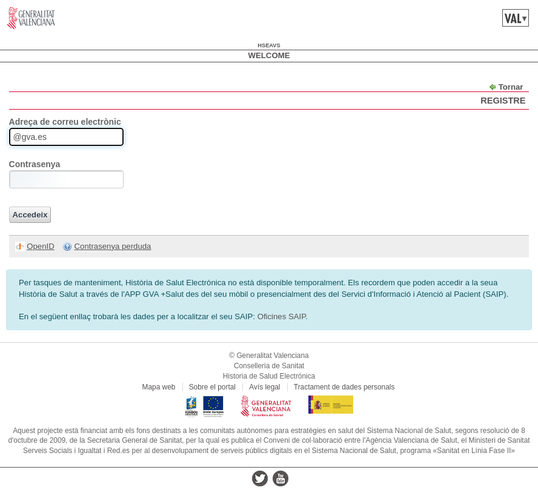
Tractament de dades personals (344, 387)
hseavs (268, 45)
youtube (280, 478)
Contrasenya (35, 164)
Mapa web (159, 387)
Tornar (511, 86)
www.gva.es (31, 18)
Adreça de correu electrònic (65, 122)
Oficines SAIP (281, 316)
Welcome (269, 55)
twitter (260, 478)
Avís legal (264, 387)
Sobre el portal (212, 387)
